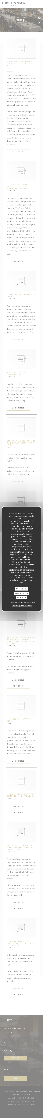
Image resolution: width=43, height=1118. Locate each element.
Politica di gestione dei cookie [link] (22, 605)
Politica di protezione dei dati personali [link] (22, 602)
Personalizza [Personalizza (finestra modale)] (21, 597)
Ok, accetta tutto (21, 589)
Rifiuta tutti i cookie (21, 593)
